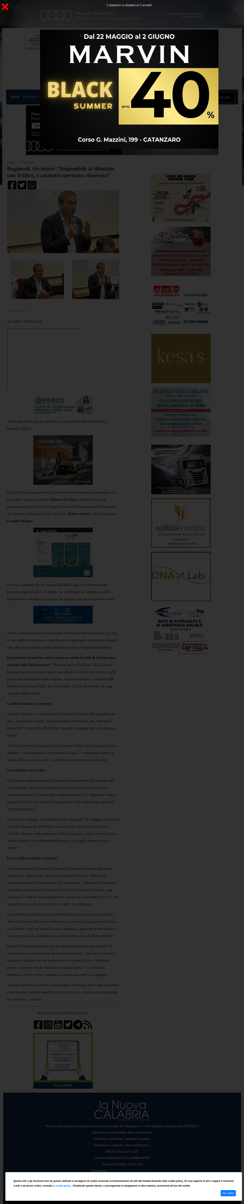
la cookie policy (62, 1185)
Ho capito (228, 1193)
